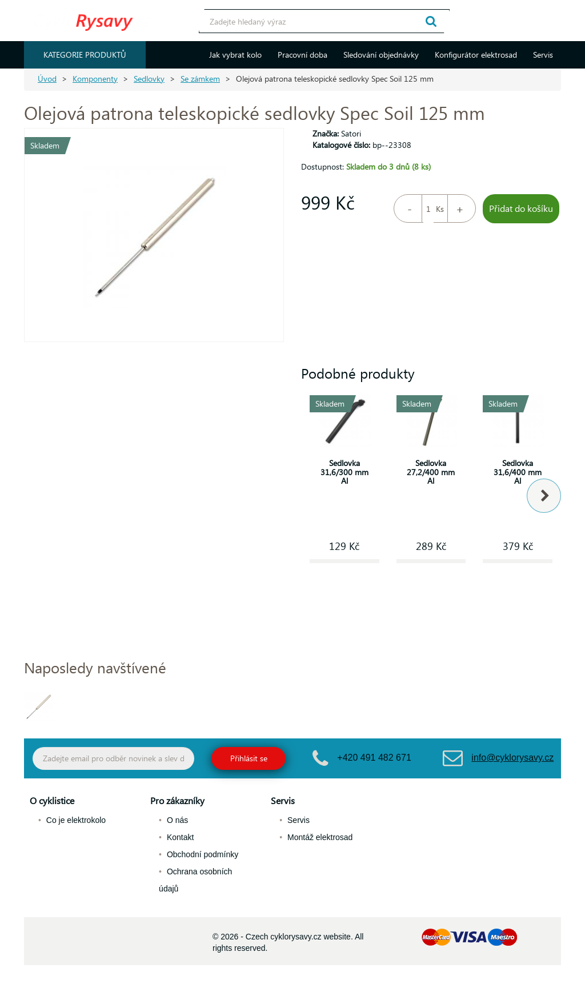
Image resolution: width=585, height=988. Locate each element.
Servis (543, 54)
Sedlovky (149, 78)
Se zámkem (200, 78)
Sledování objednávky (381, 54)
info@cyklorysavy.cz (512, 757)
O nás (177, 820)
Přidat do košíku (521, 208)
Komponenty (95, 78)
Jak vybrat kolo (235, 54)
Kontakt (180, 837)
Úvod (47, 78)
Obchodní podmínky (202, 854)
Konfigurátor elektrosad (476, 54)
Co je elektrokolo (76, 820)
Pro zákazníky (177, 800)
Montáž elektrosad (319, 837)
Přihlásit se (248, 758)
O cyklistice (52, 800)
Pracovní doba (302, 54)
